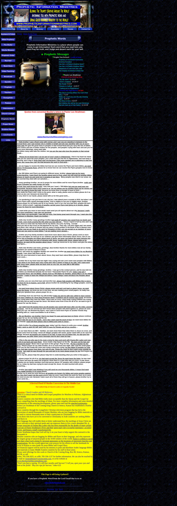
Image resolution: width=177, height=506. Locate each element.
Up (56, 489)
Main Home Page (30, 34)
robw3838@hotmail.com (55, 483)
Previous (50, 489)
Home (19, 34)
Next (61, 489)
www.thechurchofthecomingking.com (32, 461)
